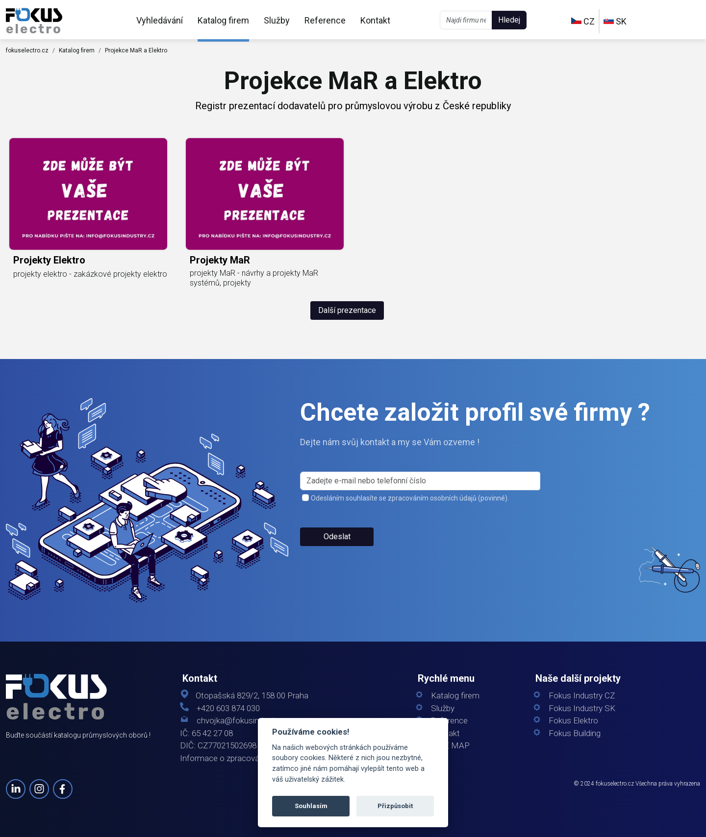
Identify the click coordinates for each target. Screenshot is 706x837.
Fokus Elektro (573, 721)
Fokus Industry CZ (582, 696)
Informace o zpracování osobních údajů (251, 758)
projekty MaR (220, 260)
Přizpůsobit (395, 806)
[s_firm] (420, 481)
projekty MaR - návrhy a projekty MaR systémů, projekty (254, 277)
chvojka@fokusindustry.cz (244, 721)
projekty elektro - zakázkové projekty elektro (90, 274)
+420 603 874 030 (228, 708)
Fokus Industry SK (582, 708)
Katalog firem (223, 20)
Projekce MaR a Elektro (136, 50)
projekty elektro (49, 260)
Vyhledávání (159, 20)
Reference (325, 20)
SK (615, 21)
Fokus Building (575, 733)
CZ (583, 21)
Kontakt (375, 20)
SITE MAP (450, 745)
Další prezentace (347, 310)
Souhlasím (311, 806)
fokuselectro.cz (27, 50)
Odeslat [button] (337, 536)
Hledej (509, 19)
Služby (277, 20)
